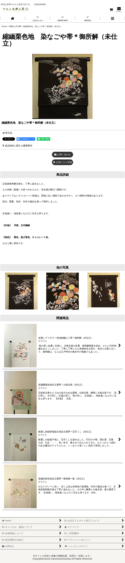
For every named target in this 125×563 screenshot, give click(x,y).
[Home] (12, 18)
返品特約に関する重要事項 (17, 145)
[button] (112, 18)
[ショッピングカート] (111, 9)
